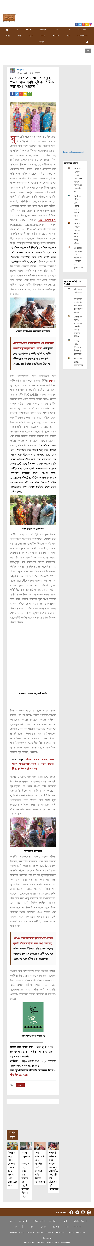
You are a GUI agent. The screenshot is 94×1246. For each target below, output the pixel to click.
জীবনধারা (56, 36)
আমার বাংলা (82, 30)
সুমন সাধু (20, 70)
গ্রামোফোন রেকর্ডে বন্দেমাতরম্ (78, 362)
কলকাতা (28, 30)
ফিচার (8, 36)
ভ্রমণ (68, 30)
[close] (87, 51)
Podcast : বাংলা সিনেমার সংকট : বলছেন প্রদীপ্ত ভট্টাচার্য (78, 233)
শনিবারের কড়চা (82, 36)
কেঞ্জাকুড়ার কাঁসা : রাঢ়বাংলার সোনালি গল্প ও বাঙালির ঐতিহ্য (78, 326)
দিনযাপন (77, 1227)
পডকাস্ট (41, 42)
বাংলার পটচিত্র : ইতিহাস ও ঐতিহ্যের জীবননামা (78, 348)
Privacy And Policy (45, 1232)
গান (68, 36)
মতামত (43, 36)
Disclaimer (80, 1232)
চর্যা (17, 30)
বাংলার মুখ (42, 30)
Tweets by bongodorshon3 (73, 152)
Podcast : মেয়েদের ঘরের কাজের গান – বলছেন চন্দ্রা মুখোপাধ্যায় (78, 258)
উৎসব (31, 36)
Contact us (47, 1238)
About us (31, 1232)
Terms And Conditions (64, 1232)
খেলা (19, 36)
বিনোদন (56, 30)
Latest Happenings (16, 1232)
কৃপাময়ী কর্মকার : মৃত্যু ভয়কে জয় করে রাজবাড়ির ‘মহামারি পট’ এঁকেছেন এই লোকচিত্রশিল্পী (56, 1171)
